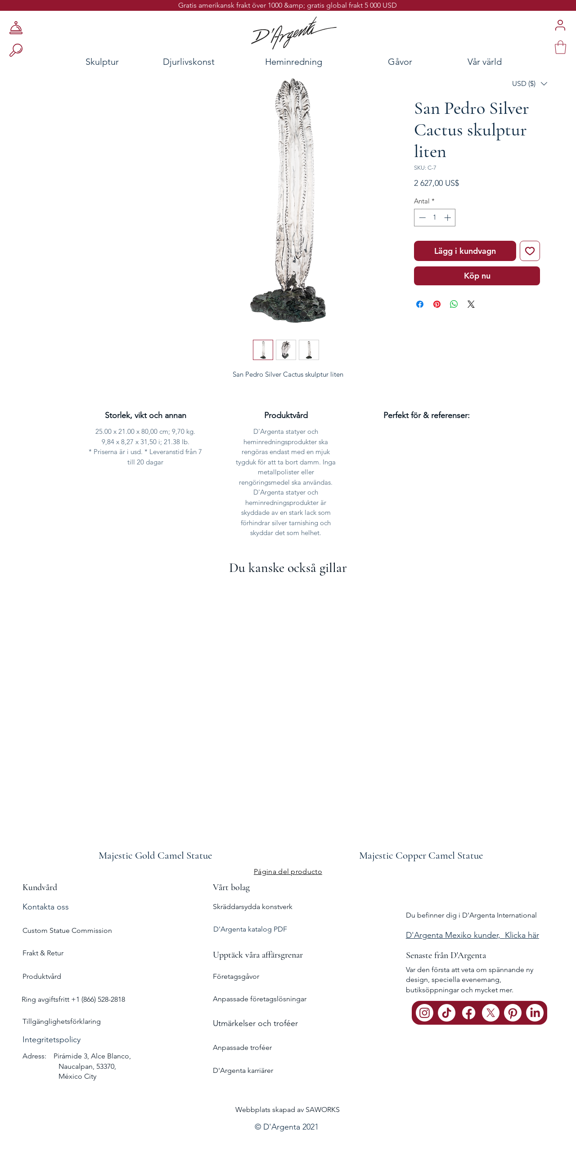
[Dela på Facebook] (419, 304)
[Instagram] (424, 1013)
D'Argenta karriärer (243, 1070)
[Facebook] (468, 1013)
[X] (491, 1013)
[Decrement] (421, 217)
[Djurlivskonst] (189, 61)
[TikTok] (446, 1013)
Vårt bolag (231, 887)
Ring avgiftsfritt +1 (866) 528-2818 (73, 999)
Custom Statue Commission (67, 930)
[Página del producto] (288, 872)
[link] (560, 47)
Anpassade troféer (242, 1047)
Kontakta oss (45, 907)
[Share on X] (471, 304)
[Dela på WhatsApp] (454, 304)
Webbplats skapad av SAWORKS (287, 1109)
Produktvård (41, 976)
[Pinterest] (513, 1013)
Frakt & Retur (42, 953)
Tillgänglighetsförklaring (61, 1021)
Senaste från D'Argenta (446, 955)
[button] (529, 83)
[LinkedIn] (535, 1013)
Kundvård (39, 887)
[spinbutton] (435, 217)
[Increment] (448, 217)
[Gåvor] (400, 61)
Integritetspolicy (51, 1039)
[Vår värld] (511, 61)
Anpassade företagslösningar (259, 999)
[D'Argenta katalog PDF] (286, 929)
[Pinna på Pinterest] (437, 304)
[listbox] (529, 83)
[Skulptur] (73, 61)
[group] (288, 723)
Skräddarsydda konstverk (252, 906)
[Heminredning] (293, 61)
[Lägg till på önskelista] (530, 251)
